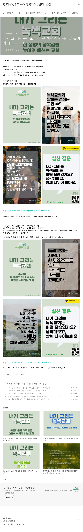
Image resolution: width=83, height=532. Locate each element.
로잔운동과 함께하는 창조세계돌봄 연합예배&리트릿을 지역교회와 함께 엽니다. (31, 396)
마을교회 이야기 (27, 384)
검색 (73, 4)
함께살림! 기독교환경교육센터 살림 (27, 4)
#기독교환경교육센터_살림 (54, 367)
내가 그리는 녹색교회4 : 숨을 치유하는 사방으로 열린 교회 (24, 390)
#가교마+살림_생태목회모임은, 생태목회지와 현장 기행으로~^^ (26, 399)
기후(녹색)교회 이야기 (13, 384)
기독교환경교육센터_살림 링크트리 (13, 524)
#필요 (31, 367)
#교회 (36, 367)
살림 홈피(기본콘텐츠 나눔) (36, 13)
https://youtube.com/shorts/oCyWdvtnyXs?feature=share (26, 210)
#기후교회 (25, 367)
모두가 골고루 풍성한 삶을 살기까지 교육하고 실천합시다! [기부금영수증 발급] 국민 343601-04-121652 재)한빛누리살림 (38, 491)
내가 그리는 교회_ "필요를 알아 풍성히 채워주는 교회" (23, 393)
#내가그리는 (7, 367)
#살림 (41, 367)
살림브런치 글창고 (59, 13)
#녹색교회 (17, 367)
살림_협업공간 (7, 518)
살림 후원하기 (8, 13)
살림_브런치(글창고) (9, 521)
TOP (78, 518)
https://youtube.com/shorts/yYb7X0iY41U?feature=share (27, 362)
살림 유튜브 (75, 13)
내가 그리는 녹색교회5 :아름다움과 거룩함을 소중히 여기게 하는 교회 (28, 388)
